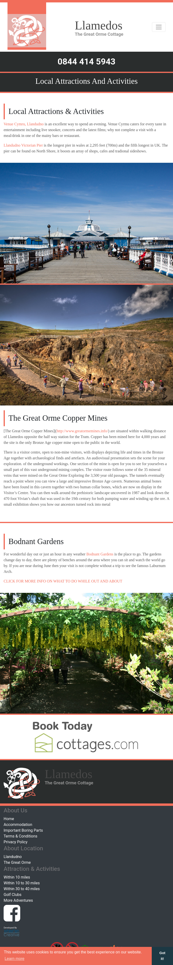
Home (9, 818)
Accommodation (18, 824)
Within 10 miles (17, 877)
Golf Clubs (13, 894)
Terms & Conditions (20, 836)
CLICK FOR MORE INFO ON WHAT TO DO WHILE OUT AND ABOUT (63, 581)
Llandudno (13, 856)
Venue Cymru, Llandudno (24, 124)
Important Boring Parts (23, 830)
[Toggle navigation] (159, 27)
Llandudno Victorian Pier (23, 145)
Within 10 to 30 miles (22, 883)
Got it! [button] (162, 956)
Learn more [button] (14, 959)
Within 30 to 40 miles (22, 889)
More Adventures (18, 900)
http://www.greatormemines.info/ (82, 431)
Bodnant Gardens (100, 554)
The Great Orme (17, 862)
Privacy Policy (16, 842)
